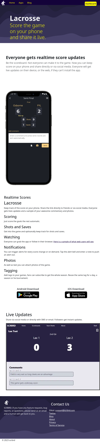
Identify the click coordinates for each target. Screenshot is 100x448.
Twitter (52, 413)
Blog (29, 2)
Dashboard (90, 3)
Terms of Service (56, 425)
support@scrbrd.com (65, 410)
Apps (21, 2)
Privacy (52, 422)
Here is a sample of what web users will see (73, 241)
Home (12, 2)
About (52, 419)
